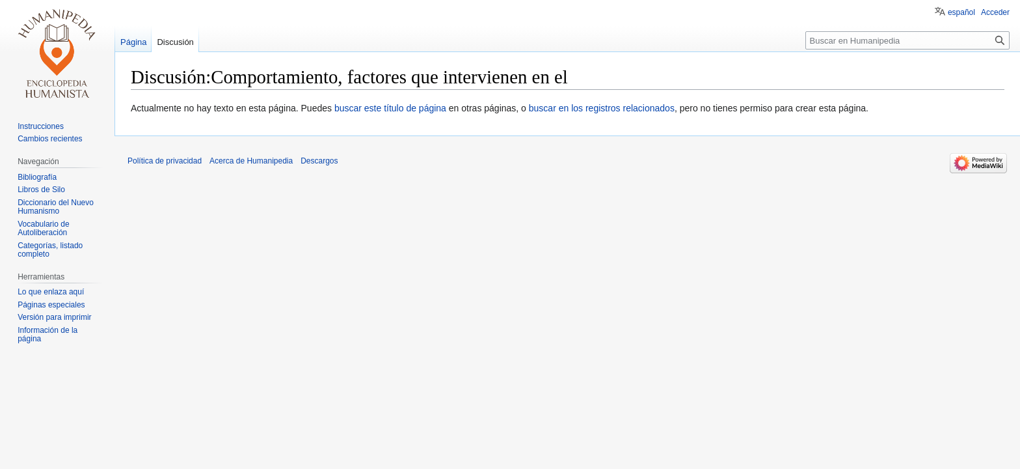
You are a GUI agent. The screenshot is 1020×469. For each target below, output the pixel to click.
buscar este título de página (390, 108)
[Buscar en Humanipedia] (907, 40)
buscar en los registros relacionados (602, 108)
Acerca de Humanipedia (251, 160)
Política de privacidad (165, 160)
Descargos (319, 160)
